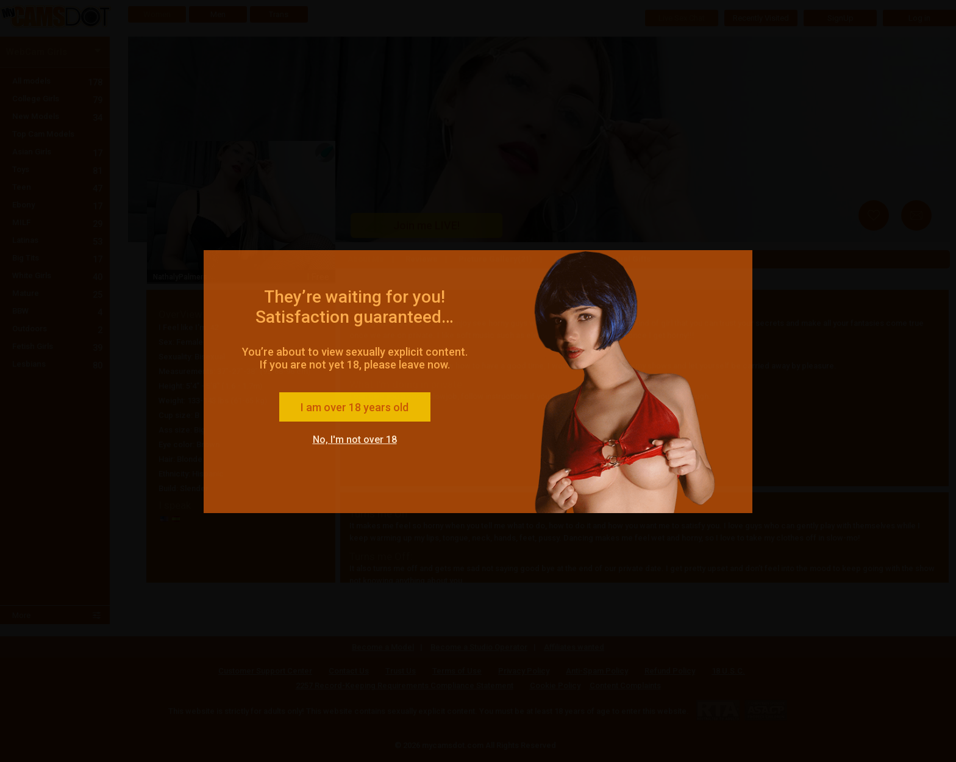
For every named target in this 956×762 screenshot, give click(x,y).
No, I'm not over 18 (355, 439)
